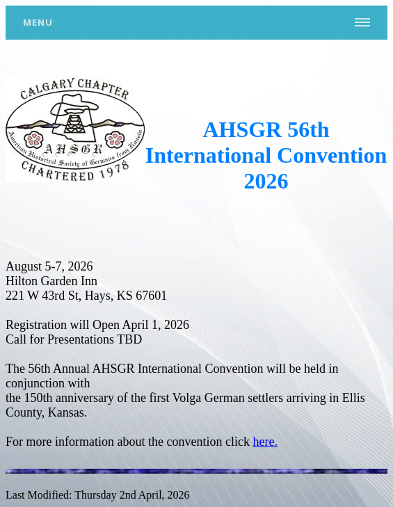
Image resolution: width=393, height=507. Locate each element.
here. (264, 442)
